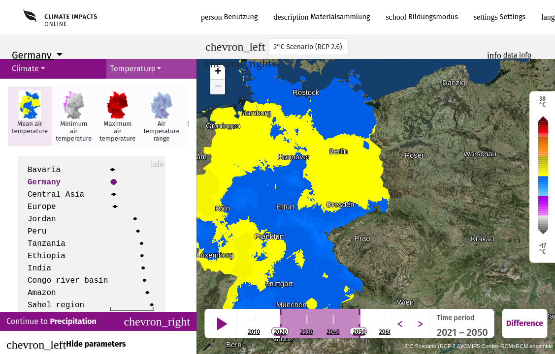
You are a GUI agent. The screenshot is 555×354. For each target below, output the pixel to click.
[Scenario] (309, 46)
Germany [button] (33, 55)
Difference (524, 323)
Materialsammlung (322, 17)
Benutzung (229, 17)
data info (517, 55)
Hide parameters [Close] (66, 344)
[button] (30, 116)
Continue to (98, 321)
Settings (499, 17)
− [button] (218, 87)
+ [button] (218, 72)
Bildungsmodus (422, 17)
